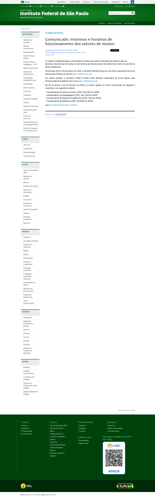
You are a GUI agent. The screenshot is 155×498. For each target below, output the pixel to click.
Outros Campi (28, 87)
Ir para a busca (48, 6)
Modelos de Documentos (28, 289)
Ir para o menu (37, 6)
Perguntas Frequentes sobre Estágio (30, 385)
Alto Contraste (130, 6)
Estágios (26, 367)
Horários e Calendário (27, 191)
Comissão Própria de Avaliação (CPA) (30, 123)
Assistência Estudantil (27, 204)
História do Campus (27, 41)
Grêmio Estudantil (30, 209)
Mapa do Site (83, 443)
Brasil (27, 2)
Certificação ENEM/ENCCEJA (29, 79)
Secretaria (27, 199)
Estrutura (27, 91)
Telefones (27, 95)
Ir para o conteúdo (25, 6)
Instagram (82, 428)
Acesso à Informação (115, 23)
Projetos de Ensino (30, 186)
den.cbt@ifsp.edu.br (82, 74)
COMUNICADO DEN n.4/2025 (64, 105)
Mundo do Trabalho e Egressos (27, 350)
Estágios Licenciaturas (28, 372)
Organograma (28, 52)
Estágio (26, 196)
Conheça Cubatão (30, 99)
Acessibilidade (118, 6)
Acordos (26, 344)
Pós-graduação (29, 152)
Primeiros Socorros (27, 117)
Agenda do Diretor (30, 68)
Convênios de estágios (28, 378)
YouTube (82, 431)
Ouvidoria (102, 23)
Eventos (26, 341)
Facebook (82, 426)
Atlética (26, 213)
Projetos (26, 333)
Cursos (26, 337)
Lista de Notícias (129, 23)
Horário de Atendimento (28, 73)
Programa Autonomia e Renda (28, 323)
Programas (27, 317)
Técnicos (26, 145)
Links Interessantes (28, 302)
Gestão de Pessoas (30, 106)
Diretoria (26, 237)
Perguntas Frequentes (27, 296)
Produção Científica (27, 269)
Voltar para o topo (127, 410)
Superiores (27, 148)
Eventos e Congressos (28, 263)
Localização (27, 84)
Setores (26, 102)
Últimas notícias (54, 33)
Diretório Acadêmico (27, 218)
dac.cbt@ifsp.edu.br (88, 81)
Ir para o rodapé (59, 6)
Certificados (28, 258)
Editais (26, 254)
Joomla (53, 495)
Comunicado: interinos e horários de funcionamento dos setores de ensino (79, 41)
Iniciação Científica (30, 241)
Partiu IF (26, 329)
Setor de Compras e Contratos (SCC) (30, 129)
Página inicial (25, 29)
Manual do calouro (27, 177)
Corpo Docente (29, 156)
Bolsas (25, 182)
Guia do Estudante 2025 (58, 426)
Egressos (26, 223)
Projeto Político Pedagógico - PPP (30, 63)
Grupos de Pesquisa (27, 245)
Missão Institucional (28, 47)
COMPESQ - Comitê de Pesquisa (28, 276)
